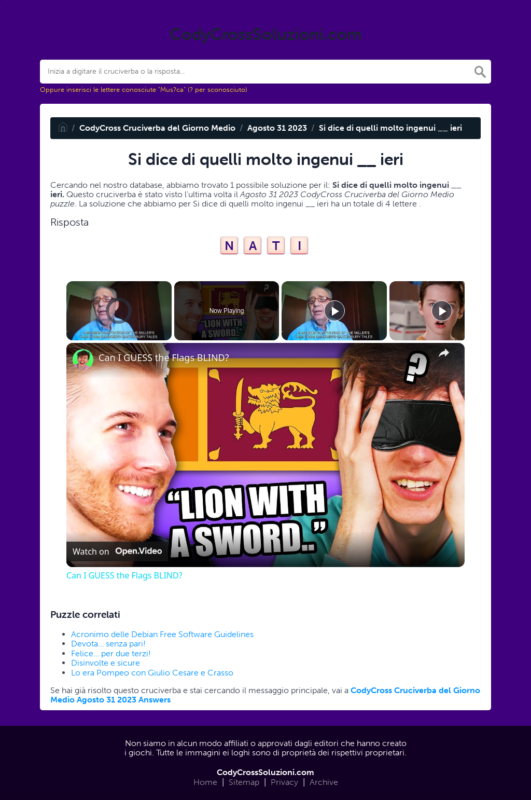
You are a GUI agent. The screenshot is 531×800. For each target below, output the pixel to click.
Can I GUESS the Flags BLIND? (164, 357)
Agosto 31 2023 (277, 128)
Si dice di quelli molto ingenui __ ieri (390, 128)
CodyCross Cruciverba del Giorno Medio (157, 128)
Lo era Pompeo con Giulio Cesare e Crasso (152, 673)
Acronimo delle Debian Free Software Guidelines (162, 634)
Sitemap (244, 782)
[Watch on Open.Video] (117, 551)
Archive (324, 782)
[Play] (334, 310)
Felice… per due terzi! (111, 653)
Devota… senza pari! (108, 644)
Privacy (284, 782)
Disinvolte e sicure (105, 663)
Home (205, 782)
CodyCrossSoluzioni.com (265, 772)
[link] (83, 359)
